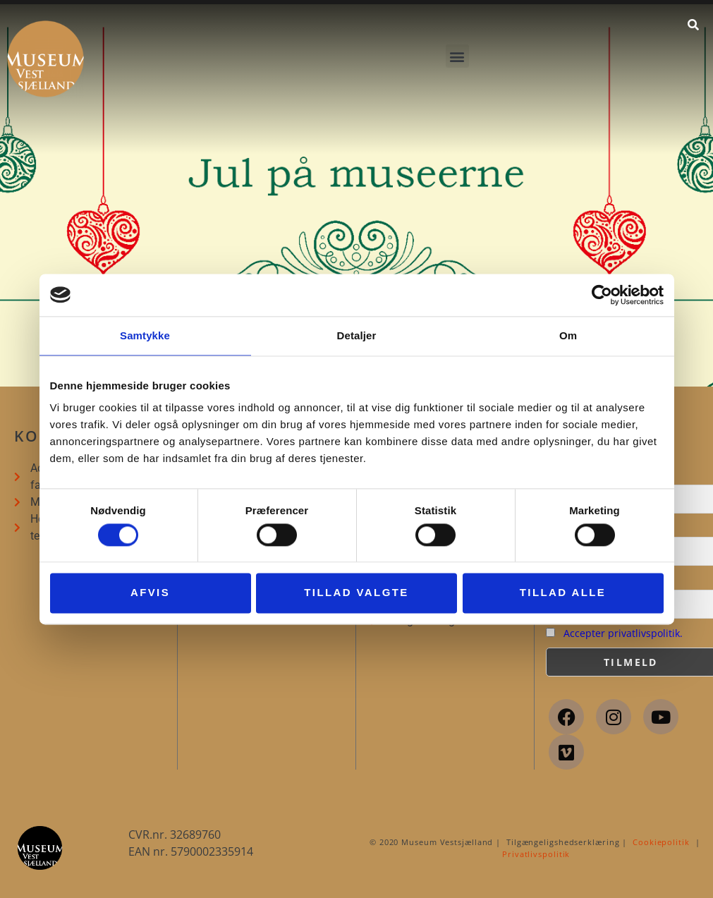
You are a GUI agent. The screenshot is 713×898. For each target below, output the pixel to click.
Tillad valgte (356, 593)
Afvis (150, 593)
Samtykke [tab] (145, 335)
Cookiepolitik (661, 842)
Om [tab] (568, 335)
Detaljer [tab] (357, 335)
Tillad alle (563, 593)
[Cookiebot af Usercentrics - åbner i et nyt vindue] (602, 294)
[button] (457, 56)
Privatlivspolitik (536, 854)
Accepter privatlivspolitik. (623, 633)
